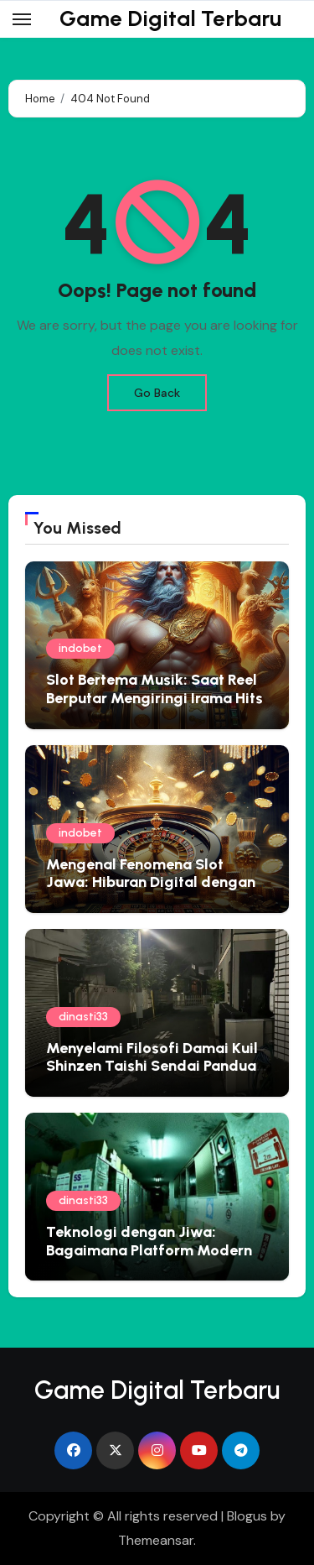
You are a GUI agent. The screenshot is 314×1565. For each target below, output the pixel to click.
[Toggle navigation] (21, 19)
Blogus (247, 1516)
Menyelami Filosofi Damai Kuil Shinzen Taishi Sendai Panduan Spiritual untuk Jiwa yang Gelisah (155, 1075)
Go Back (157, 392)
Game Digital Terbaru (170, 18)
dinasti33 (83, 1016)
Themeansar (155, 1540)
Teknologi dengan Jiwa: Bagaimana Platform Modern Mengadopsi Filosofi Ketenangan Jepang (149, 1259)
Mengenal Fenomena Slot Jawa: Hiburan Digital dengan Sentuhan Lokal (150, 882)
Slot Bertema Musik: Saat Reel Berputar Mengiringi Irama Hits (154, 688)
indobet (80, 648)
